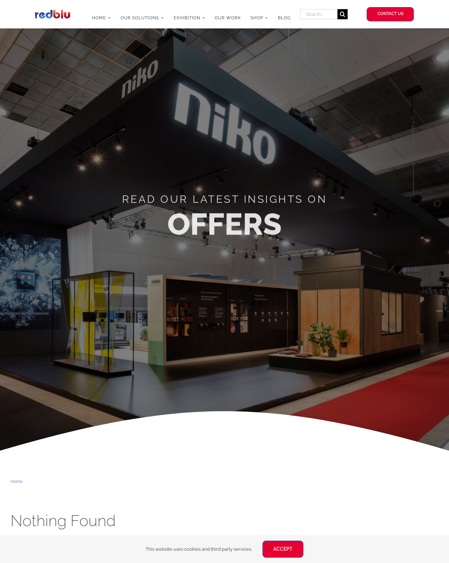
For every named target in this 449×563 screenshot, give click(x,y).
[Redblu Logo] (52, 12)
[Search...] (318, 14)
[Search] (342, 14)
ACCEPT (283, 549)
